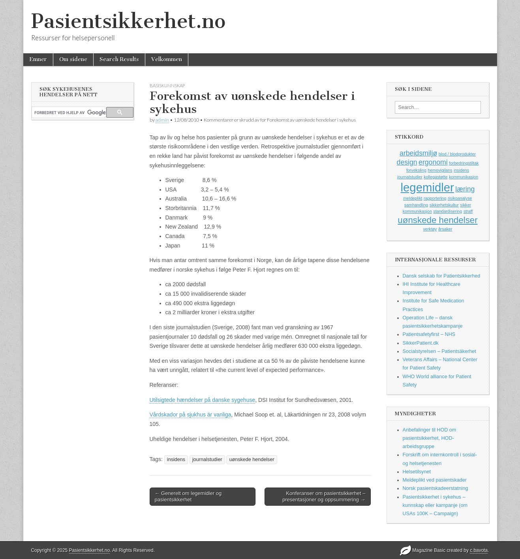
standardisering (447, 211)
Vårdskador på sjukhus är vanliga (190, 414)
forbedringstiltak (464, 163)
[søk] (70, 112)
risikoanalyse (460, 198)
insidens (176, 459)
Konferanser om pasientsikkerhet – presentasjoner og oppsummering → (323, 496)
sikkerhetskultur (444, 205)
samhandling (416, 205)
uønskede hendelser (251, 459)
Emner (38, 59)
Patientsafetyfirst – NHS (429, 334)
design (407, 162)
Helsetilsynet (417, 472)
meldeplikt (412, 198)
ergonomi (433, 162)
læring (465, 189)
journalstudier (207, 459)
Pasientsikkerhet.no (128, 21)
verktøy (430, 229)
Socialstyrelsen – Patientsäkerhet (439, 351)
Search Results (119, 59)
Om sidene (73, 59)
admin (162, 120)
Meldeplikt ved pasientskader (435, 480)
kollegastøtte (435, 176)
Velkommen (166, 59)
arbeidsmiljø (418, 153)
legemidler (427, 187)
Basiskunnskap (167, 85)
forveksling (416, 170)
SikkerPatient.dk (421, 343)
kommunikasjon (463, 176)
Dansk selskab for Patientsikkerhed (442, 276)
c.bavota (479, 550)
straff (468, 211)
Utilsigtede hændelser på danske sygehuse (202, 400)
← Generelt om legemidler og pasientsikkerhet (188, 496)
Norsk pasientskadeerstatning (435, 488)
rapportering (435, 198)
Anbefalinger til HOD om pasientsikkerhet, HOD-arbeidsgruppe (429, 438)
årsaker (445, 229)
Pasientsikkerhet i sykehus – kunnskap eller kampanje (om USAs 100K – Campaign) (435, 505)
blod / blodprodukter (457, 154)
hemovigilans (440, 170)
